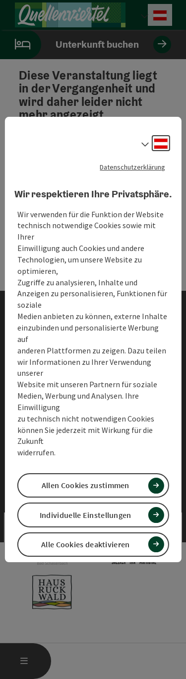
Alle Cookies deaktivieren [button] (85, 544)
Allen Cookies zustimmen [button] (85, 485)
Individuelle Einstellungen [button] (85, 515)
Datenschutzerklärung (132, 167)
